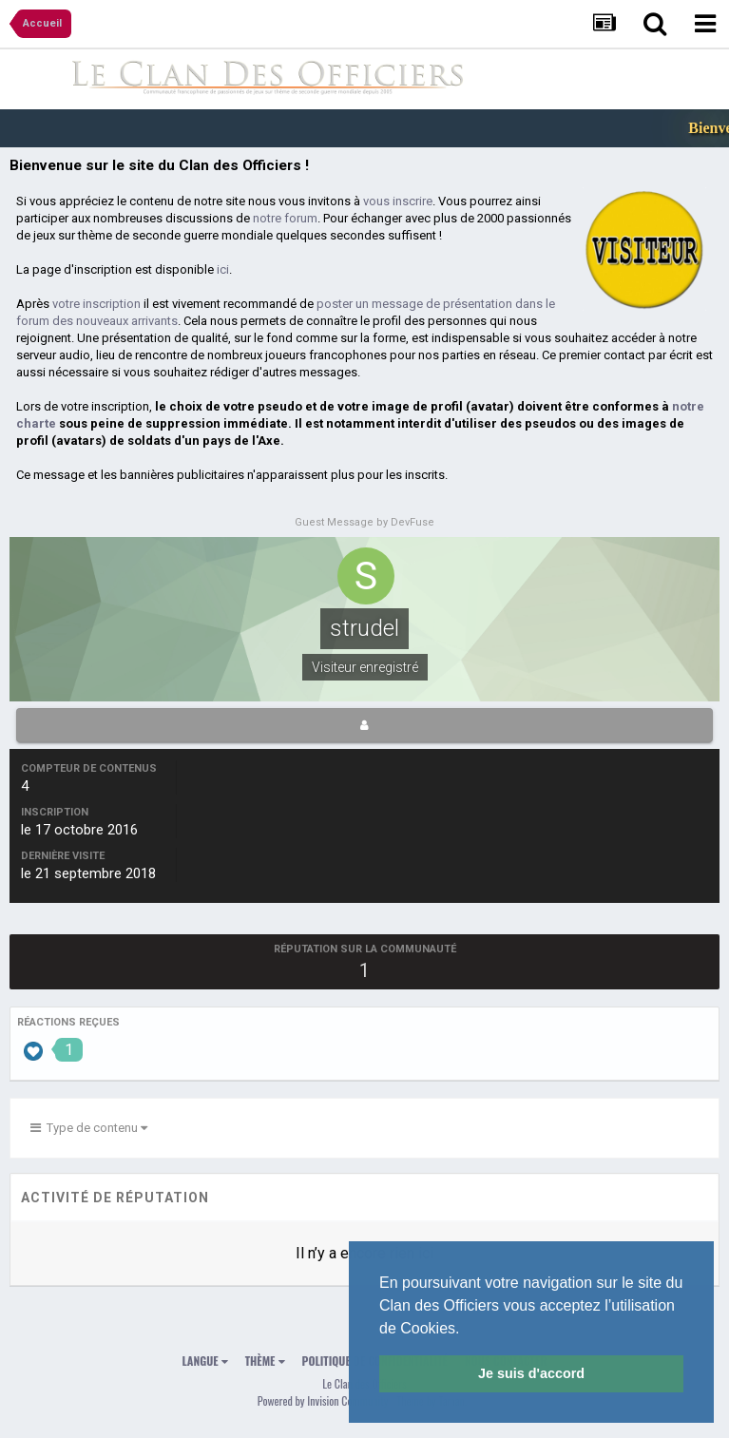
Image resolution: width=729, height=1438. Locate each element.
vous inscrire (397, 201)
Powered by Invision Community (323, 1400)
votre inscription (96, 304)
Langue (205, 1360)
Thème (265, 1360)
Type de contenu (88, 1128)
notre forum (285, 218)
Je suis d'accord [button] (531, 1373)
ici (223, 269)
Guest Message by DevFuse (364, 522)
